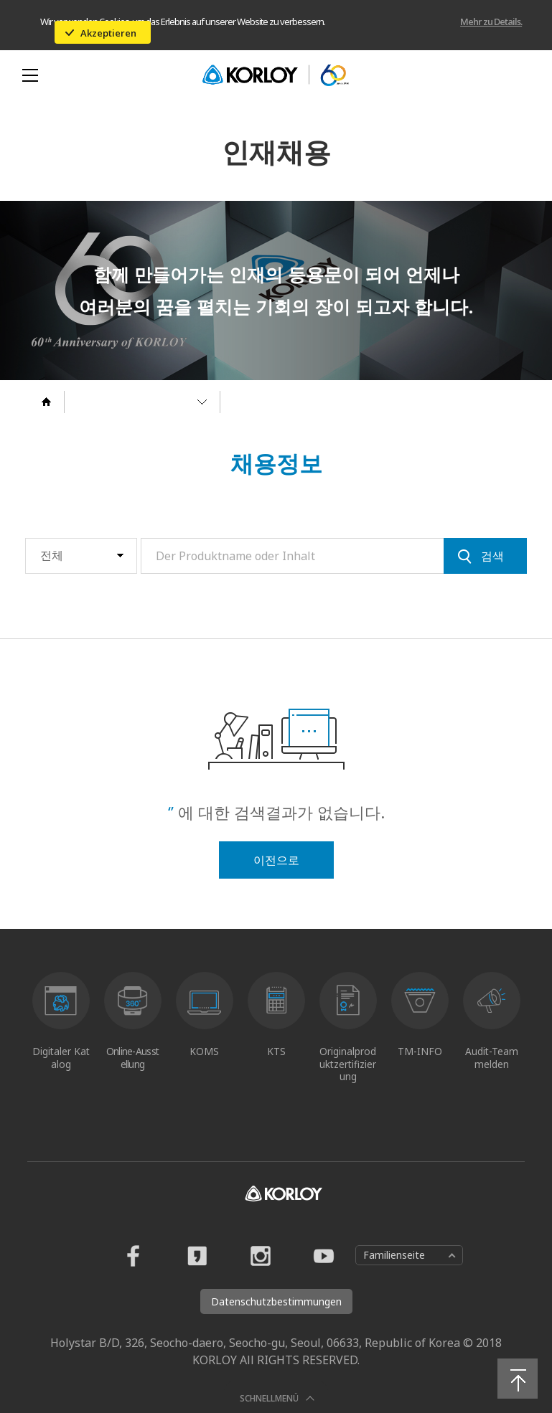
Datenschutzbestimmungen (276, 1301)
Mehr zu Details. (491, 21)
